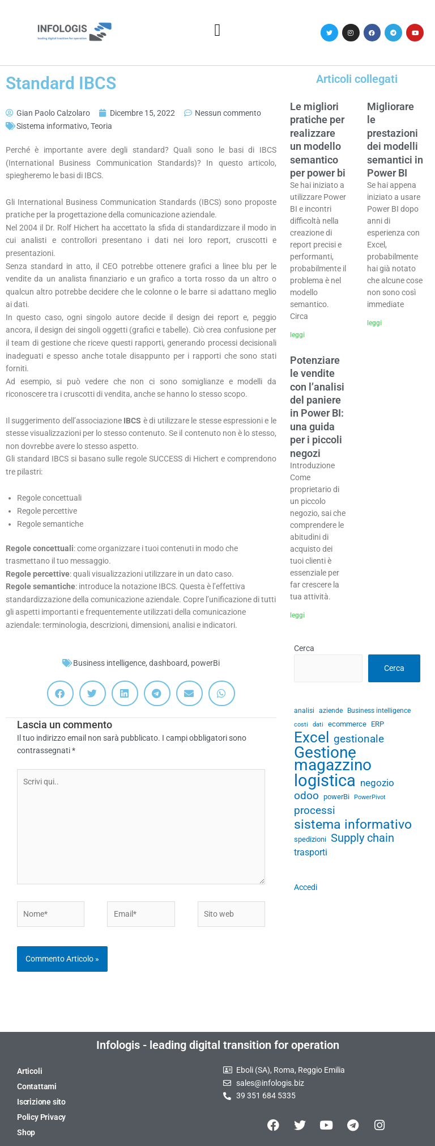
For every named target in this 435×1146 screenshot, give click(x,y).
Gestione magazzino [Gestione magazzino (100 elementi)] (333, 759)
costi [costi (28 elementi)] (301, 724)
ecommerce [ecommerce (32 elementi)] (347, 724)
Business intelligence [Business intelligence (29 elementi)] (379, 711)
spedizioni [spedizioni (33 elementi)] (310, 839)
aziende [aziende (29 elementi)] (331, 711)
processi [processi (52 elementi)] (314, 810)
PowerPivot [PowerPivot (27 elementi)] (370, 797)
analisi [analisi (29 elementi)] (304, 711)
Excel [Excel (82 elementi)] (311, 737)
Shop (26, 1132)
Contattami (37, 1086)
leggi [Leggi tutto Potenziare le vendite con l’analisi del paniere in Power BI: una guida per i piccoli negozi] (297, 615)
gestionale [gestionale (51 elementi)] (359, 739)
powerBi (205, 663)
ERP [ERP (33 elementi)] (377, 724)
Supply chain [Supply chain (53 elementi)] (362, 838)
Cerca (304, 648)
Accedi (305, 887)
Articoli (29, 1071)
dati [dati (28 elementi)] (318, 724)
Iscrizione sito (41, 1101)
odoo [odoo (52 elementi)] (306, 796)
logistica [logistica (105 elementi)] (325, 780)
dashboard (168, 663)
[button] (217, 30)
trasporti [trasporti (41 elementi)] (310, 852)
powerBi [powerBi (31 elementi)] (336, 796)
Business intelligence (109, 663)
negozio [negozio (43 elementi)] (377, 782)
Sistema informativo (51, 126)
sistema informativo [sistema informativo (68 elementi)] (353, 824)
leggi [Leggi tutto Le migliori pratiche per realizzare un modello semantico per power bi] (297, 335)
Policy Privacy (41, 1117)
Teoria (101, 126)
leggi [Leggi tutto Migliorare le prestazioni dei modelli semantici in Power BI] (374, 323)
